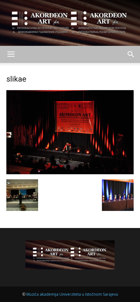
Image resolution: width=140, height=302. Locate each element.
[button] (131, 54)
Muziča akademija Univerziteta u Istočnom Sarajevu (72, 294)
